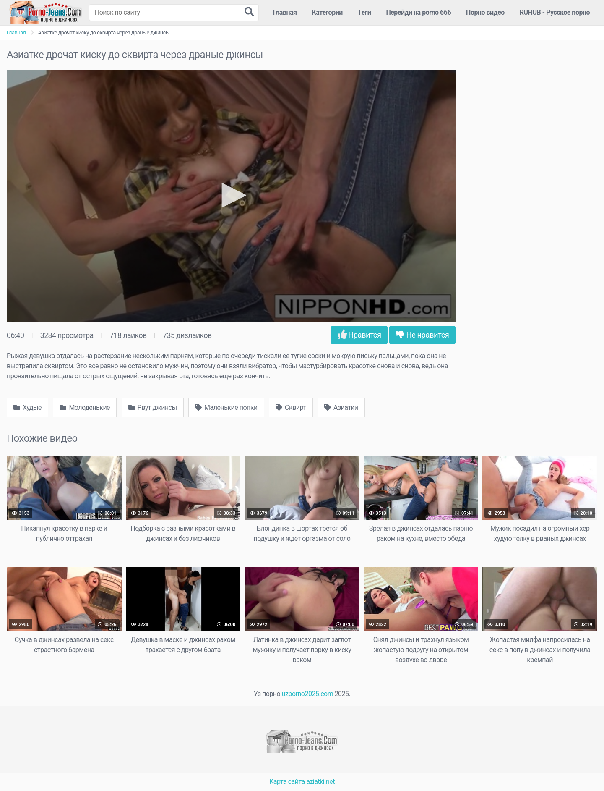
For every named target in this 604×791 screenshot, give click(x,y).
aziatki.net (320, 782)
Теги (364, 12)
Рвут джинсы (152, 407)
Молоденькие (85, 407)
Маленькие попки (226, 407)
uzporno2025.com (307, 694)
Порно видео (485, 12)
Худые (27, 407)
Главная (285, 12)
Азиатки (341, 407)
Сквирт (291, 407)
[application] (231, 196)
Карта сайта (287, 782)
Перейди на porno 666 (418, 12)
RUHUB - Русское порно (555, 12)
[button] (231, 195)
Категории (327, 12)
